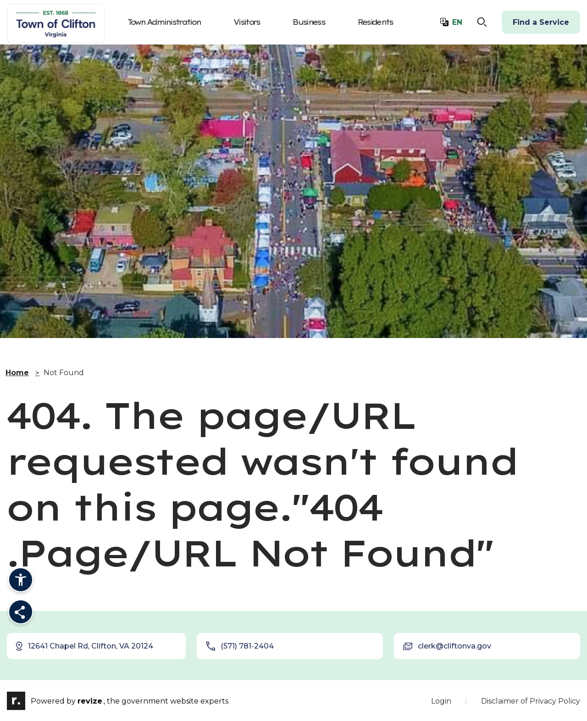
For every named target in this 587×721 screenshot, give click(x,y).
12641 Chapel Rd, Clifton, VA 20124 (84, 646)
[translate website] (451, 22)
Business (308, 22)
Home (17, 372)
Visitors (246, 22)
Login (441, 701)
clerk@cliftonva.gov (447, 646)
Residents (375, 22)
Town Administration (163, 22)
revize (90, 701)
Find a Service (541, 22)
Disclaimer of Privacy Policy (530, 701)
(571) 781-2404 (240, 646)
